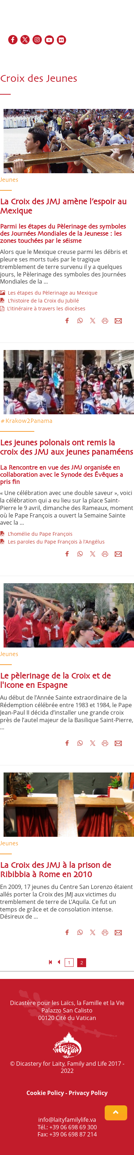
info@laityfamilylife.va (67, 1120)
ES (109, 55)
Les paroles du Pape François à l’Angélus (52, 541)
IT (117, 55)
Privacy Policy (88, 1093)
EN (91, 55)
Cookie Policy (45, 1093)
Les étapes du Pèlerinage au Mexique (49, 292)
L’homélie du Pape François (36, 533)
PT (125, 55)
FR (101, 55)
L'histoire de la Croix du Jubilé (39, 300)
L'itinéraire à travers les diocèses (42, 308)
